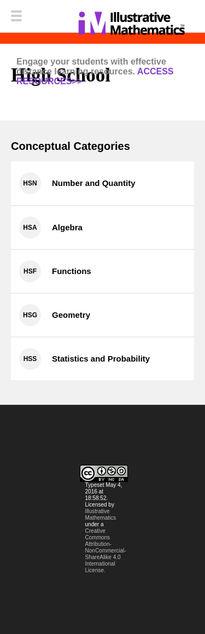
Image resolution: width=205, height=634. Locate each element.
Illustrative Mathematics (100, 514)
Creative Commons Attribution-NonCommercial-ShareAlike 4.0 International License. (105, 550)
